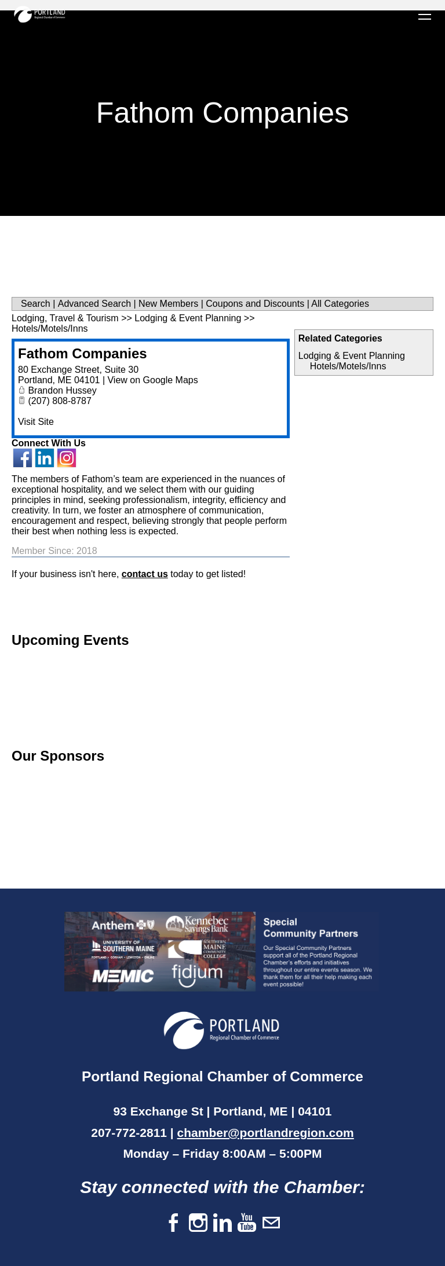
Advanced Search (94, 304)
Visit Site (36, 422)
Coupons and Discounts (255, 304)
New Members (168, 304)
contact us (145, 574)
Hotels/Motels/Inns (348, 366)
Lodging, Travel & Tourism (65, 318)
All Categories (340, 304)
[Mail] (271, 1223)
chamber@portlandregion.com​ (265, 1132)
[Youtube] (247, 1223)
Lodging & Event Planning (351, 356)
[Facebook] (174, 1223)
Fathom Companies (82, 353)
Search (35, 304)
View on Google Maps (152, 380)
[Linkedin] (222, 1223)
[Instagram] (198, 1223)
